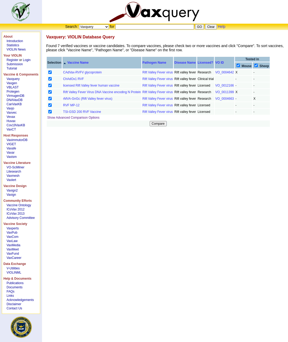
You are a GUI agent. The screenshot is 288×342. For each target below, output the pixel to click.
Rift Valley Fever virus (158, 72)
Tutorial (12, 68)
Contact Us (14, 308)
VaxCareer (14, 258)
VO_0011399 (224, 92)
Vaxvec (12, 112)
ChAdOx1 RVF (73, 79)
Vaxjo (10, 108)
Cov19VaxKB (16, 125)
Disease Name (185, 62)
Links (10, 296)
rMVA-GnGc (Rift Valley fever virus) (87, 98)
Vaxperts (13, 228)
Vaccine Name (78, 62)
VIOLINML (14, 272)
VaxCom (12, 237)
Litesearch (14, 171)
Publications (15, 283)
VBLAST (13, 87)
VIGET (11, 144)
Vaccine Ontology (19, 205)
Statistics (13, 45)
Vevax (11, 117)
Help (222, 26)
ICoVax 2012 (16, 209)
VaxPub (12, 232)
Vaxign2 (12, 190)
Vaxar (10, 152)
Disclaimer (14, 304)
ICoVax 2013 (16, 213)
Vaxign (11, 195)
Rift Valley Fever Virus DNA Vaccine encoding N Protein (102, 92)
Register (12, 60)
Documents (15, 287)
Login (26, 60)
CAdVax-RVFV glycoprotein (82, 72)
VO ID (219, 62)
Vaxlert (11, 180)
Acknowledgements (20, 300)
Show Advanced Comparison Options (73, 117)
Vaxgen (12, 83)
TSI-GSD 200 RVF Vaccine (82, 112)
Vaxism (12, 157)
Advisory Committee (21, 218)
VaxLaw (12, 241)
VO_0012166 (224, 85)
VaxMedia (13, 245)
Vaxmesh (13, 176)
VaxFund (13, 253)
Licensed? (205, 62)
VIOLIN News (16, 49)
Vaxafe (11, 148)
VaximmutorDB (17, 140)
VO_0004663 (224, 98)
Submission (15, 64)
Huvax (11, 121)
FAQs (10, 291)
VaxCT (11, 129)
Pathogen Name (154, 62)
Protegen (13, 91)
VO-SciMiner (15, 167)
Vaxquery (13, 79)
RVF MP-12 (71, 105)
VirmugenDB (15, 96)
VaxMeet (13, 249)
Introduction (15, 41)
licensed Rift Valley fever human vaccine (91, 85)
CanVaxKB (14, 104)
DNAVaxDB (15, 100)
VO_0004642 (224, 72)
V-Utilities (13, 268)
